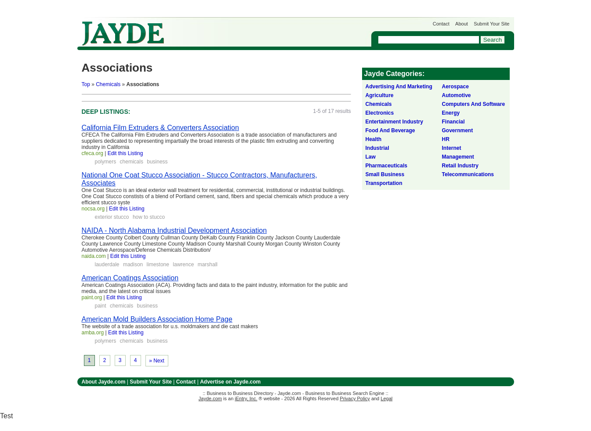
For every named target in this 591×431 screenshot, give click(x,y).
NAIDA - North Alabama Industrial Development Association (174, 230)
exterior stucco (112, 217)
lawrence (183, 264)
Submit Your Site (491, 23)
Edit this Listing (125, 153)
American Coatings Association (130, 278)
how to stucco (149, 217)
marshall (208, 264)
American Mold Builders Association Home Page (157, 319)
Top (86, 84)
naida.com (94, 256)
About (461, 23)
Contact (441, 23)
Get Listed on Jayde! (227, 29)
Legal (386, 398)
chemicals (131, 162)
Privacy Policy (355, 398)
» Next (156, 361)
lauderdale (107, 264)
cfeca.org (92, 153)
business (157, 162)
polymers (105, 162)
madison (133, 264)
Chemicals (108, 84)
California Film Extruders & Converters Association (160, 127)
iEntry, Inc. (246, 398)
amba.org (93, 333)
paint (100, 306)
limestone (158, 264)
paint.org (92, 297)
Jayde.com (123, 34)
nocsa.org (93, 209)
